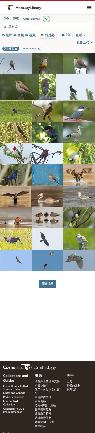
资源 (38, 376)
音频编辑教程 (43, 409)
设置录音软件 (43, 413)
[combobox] (50, 27)
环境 (16, 18)
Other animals (31, 18)
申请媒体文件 (43, 397)
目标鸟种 (40, 401)
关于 (70, 376)
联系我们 (72, 389)
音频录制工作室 (44, 422)
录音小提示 (42, 385)
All (46, 18)
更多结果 (47, 283)
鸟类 (6, 18)
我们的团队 (73, 385)
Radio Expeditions (13, 397)
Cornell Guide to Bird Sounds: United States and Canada (15, 389)
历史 (69, 381)
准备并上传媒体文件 (47, 381)
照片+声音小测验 (45, 405)
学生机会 (40, 426)
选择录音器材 (43, 418)
